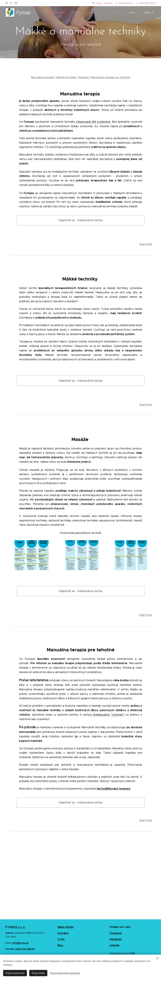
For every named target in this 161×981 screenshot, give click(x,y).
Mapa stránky (66, 927)
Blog (60, 945)
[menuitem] (56, 12)
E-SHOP (132, 953)
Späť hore (145, 244)
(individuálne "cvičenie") (108, 714)
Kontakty (63, 933)
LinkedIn (114, 945)
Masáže (84, 77)
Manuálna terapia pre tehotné (110, 77)
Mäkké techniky (66, 77)
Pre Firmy (108, 3)
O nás (61, 939)
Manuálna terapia (42, 77)
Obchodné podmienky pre (119, 953)
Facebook (116, 933)
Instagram (116, 939)
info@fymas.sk (126, 3)
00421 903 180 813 (147, 3)
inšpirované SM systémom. (93, 121)
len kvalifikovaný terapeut (113, 788)
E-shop (99, 3)
